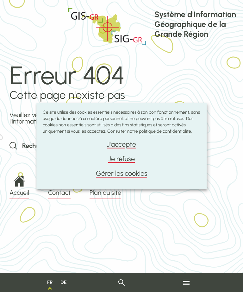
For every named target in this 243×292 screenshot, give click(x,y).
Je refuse (121, 159)
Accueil (19, 185)
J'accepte (121, 144)
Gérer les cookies (121, 173)
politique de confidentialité (165, 131)
